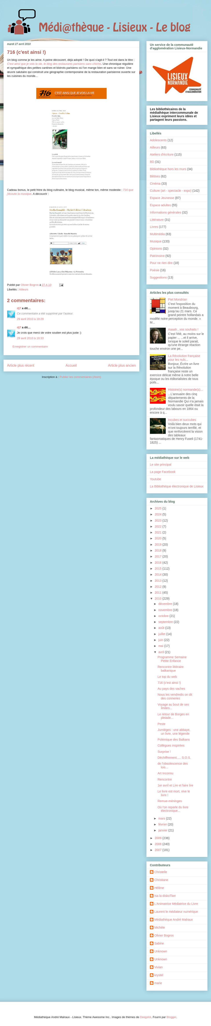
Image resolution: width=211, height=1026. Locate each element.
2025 (158, 508)
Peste (162, 724)
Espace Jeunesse (162, 198)
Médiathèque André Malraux (173, 919)
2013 (158, 580)
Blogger (171, 1017)
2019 (158, 544)
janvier (163, 830)
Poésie (154, 270)
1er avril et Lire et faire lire (175, 785)
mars (162, 818)
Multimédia (157, 234)
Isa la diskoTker (165, 896)
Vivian (158, 967)
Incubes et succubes (182, 420)
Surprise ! (164, 751)
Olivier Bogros (164, 935)
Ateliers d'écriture (162, 154)
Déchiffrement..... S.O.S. (174, 757)
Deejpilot (145, 1017)
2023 (158, 520)
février (163, 824)
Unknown (160, 951)
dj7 (19, 308)
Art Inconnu (165, 773)
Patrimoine (157, 256)
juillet (162, 634)
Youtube (155, 479)
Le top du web (167, 676)
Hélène (159, 888)
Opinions (156, 248)
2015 (158, 568)
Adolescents (158, 140)
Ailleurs (23, 289)
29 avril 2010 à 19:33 (30, 338)
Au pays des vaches (171, 688)
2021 (158, 532)
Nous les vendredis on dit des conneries (175, 696)
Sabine (159, 943)
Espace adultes (160, 205)
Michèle (159, 927)
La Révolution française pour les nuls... (184, 357)
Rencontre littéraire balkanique (171, 668)
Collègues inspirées (171, 745)
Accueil (71, 365)
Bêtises (155, 176)
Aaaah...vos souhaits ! (183, 329)
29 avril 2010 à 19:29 (30, 319)
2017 (158, 556)
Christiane (161, 880)
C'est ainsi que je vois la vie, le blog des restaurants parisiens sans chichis (54, 63)
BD (152, 162)
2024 (158, 514)
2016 (158, 562)
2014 (158, 574)
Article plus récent (20, 365)
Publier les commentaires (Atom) (80, 377)
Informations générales (165, 212)
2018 (158, 550)
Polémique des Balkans (174, 739)
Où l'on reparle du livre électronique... (173, 809)
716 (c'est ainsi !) (169, 682)
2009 (158, 838)
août (161, 628)
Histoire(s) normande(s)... (185, 389)
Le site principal (160, 464)
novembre (165, 610)
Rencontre (165, 779)
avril (161, 652)
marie (158, 983)
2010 (158, 598)
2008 (158, 844)
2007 (158, 850)
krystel (158, 975)
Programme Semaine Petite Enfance (172, 659)
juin (161, 640)
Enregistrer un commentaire (30, 346)
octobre (163, 616)
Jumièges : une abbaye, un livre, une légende (174, 731)
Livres (154, 227)
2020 (158, 538)
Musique (156, 241)
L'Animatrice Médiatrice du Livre (176, 903)
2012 (158, 586)
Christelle (160, 872)
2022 (158, 526)
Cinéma (155, 183)
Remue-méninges (170, 801)
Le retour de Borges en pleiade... (173, 716)
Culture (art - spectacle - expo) (170, 190)
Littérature (157, 219)
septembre (166, 622)
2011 (158, 592)
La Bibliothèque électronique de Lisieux (177, 486)
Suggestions (158, 277)
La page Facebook (162, 472)
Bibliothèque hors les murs (168, 169)
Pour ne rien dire (161, 263)
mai (161, 646)
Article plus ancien (122, 365)
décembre (165, 604)
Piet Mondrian (177, 299)
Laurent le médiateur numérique (176, 911)
